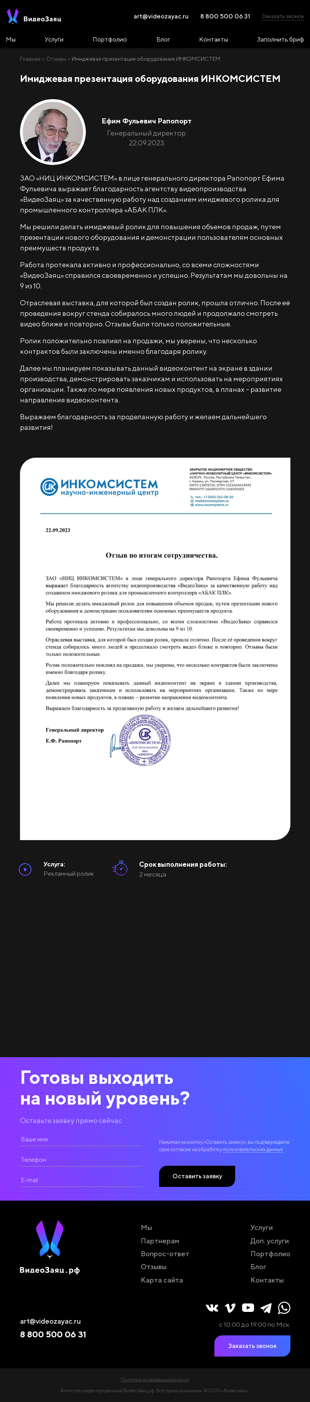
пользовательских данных (253, 1149)
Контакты (213, 39)
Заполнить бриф (280, 39)
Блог (163, 39)
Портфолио (109, 39)
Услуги (54, 39)
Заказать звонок (283, 16)
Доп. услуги (269, 1241)
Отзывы (154, 1267)
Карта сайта (162, 1280)
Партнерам (160, 1241)
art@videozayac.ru (161, 16)
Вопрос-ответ (165, 1254)
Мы (11, 39)
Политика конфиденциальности (155, 1379)
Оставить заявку (197, 1176)
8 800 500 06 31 (225, 16)
